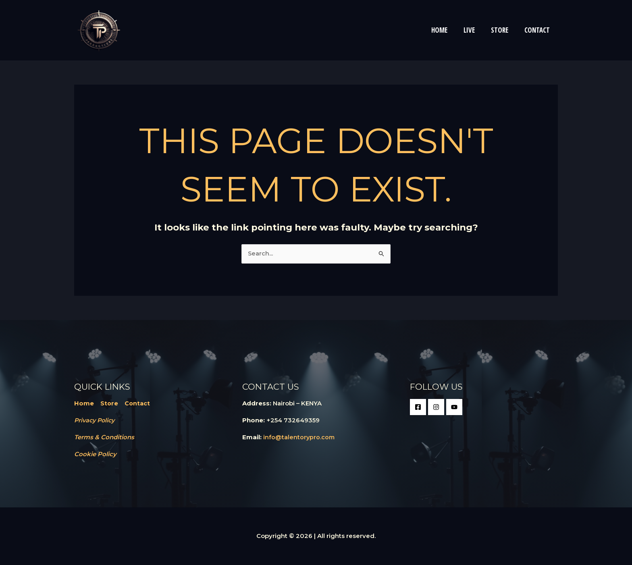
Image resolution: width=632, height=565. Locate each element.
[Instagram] (436, 407)
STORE (503, 30)
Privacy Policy (96, 420)
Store (109, 403)
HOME (448, 30)
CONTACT (538, 30)
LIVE (475, 30)
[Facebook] (418, 407)
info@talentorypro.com (299, 437)
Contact (138, 403)
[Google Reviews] (454, 407)
